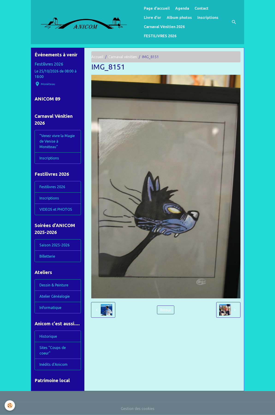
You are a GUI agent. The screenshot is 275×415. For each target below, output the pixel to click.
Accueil (97, 57)
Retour (165, 310)
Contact (201, 8)
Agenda (182, 8)
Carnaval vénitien (122, 57)
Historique (48, 336)
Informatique (50, 307)
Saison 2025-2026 (54, 245)
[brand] (86, 22)
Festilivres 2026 (49, 64)
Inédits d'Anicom (53, 364)
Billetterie (47, 256)
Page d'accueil (157, 8)
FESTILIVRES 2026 (160, 36)
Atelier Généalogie (54, 296)
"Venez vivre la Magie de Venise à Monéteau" (57, 141)
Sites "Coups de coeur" (52, 350)
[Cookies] (10, 405)
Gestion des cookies (137, 408)
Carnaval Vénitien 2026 (164, 27)
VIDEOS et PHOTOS (55, 209)
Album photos (179, 17)
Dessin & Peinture (53, 285)
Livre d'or (152, 17)
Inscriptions (207, 17)
